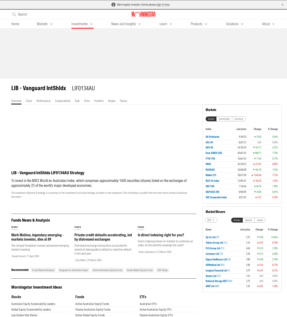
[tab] (15, 24)
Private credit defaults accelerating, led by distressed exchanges (103, 240)
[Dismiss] (282, 4)
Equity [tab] (211, 119)
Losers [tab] (260, 220)
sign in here (163, 4)
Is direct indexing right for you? (161, 238)
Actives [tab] (237, 220)
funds (14, 231)
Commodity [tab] (224, 119)
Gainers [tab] (248, 220)
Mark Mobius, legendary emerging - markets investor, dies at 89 (37, 240)
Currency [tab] (238, 119)
